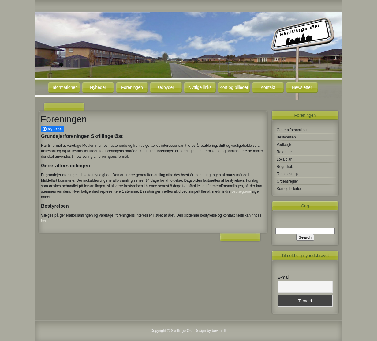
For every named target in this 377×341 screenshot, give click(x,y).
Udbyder (166, 87)
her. (44, 221)
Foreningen (132, 87)
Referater (284, 152)
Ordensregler (287, 181)
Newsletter (302, 87)
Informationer (64, 87)
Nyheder (98, 87)
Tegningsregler (289, 174)
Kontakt (268, 87)
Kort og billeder (233, 87)
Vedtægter (285, 144)
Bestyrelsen (286, 137)
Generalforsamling (292, 130)
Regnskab (285, 167)
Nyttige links (199, 87)
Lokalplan (284, 159)
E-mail (284, 277)
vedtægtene (241, 191)
